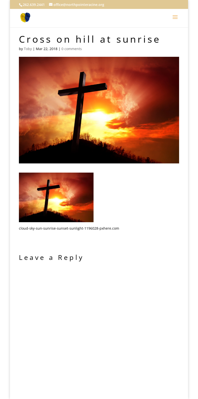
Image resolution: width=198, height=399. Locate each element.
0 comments (71, 48)
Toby (28, 48)
